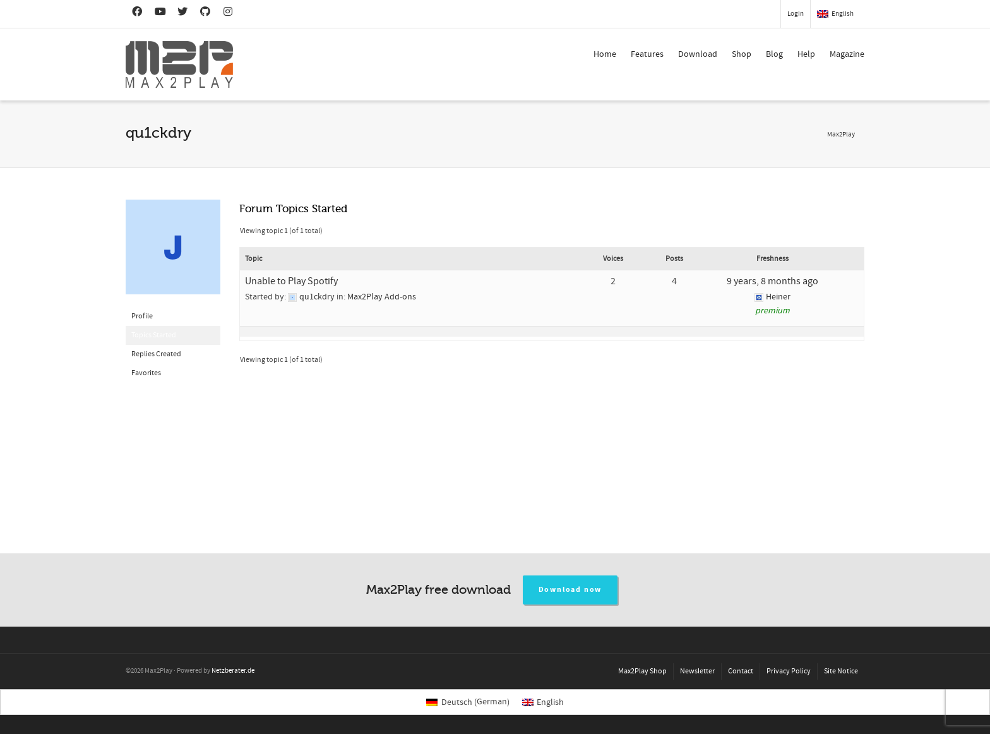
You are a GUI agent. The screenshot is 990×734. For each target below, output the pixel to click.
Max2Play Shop (642, 671)
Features (647, 54)
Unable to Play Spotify (291, 281)
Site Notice (841, 671)
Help (806, 54)
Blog (774, 54)
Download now (570, 589)
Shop (741, 54)
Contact (740, 671)
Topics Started (153, 335)
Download (697, 54)
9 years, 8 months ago (772, 281)
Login (795, 13)
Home (604, 54)
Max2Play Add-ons (381, 297)
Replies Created (156, 354)
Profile (142, 316)
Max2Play (841, 134)
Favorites (146, 373)
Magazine (847, 54)
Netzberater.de (233, 670)
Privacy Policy (788, 671)
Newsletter (697, 671)
